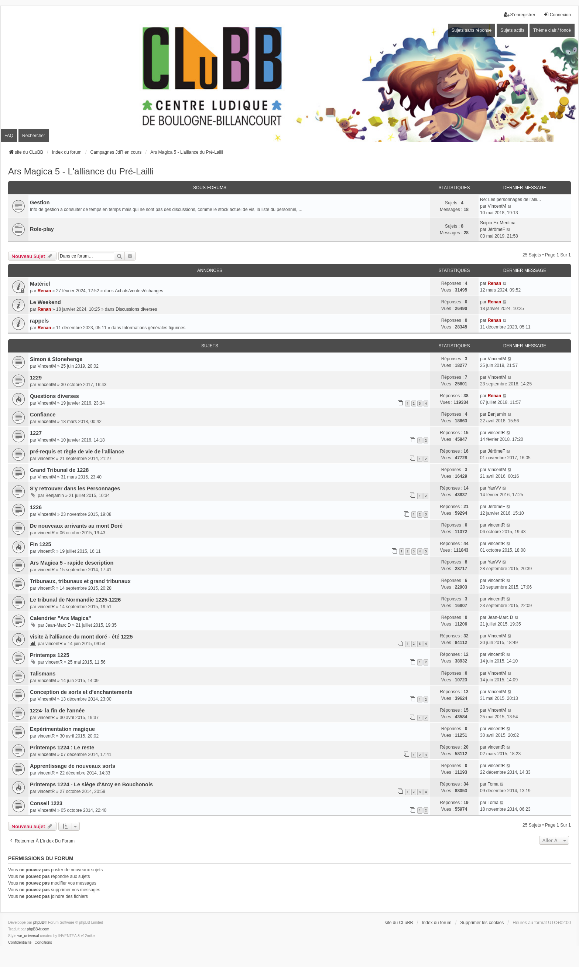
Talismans (42, 674)
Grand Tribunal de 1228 (59, 470)
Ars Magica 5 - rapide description (71, 563)
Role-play (42, 229)
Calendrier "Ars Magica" (60, 618)
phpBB (38, 922)
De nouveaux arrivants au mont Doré (76, 526)
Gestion (40, 202)
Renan (44, 290)
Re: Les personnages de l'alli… (510, 199)
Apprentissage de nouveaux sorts (72, 766)
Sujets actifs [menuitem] (512, 30)
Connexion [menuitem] (557, 14)
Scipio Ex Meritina (497, 222)
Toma (493, 784)
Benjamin (497, 414)
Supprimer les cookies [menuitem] (482, 922)
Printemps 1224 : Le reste (62, 747)
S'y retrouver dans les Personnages (75, 488)
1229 (36, 378)
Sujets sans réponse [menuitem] (472, 30)
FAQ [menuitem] (8, 135)
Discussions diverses (136, 309)
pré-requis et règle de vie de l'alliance (77, 451)
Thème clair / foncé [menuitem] (552, 30)
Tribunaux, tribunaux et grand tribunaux (80, 581)
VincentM (497, 206)
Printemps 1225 (49, 655)
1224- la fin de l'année (57, 711)
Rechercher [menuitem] (33, 135)
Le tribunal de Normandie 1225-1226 (75, 600)
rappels (39, 321)
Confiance (43, 415)
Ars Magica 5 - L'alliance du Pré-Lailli (81, 171)
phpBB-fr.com (38, 929)
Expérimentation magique (62, 729)
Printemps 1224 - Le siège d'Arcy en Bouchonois (91, 784)
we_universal (28, 936)
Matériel (40, 284)
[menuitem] (19, 942)
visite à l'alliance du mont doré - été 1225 (81, 637)
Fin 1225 (40, 544)
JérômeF (496, 229)
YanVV (494, 488)
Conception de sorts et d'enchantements (81, 692)
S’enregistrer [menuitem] (519, 14)
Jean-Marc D (58, 625)
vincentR (496, 432)
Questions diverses (54, 396)
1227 (36, 433)
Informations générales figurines (153, 327)
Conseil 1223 (46, 803)
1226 (36, 507)
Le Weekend (45, 302)
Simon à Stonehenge (56, 359)
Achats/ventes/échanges (139, 290)
